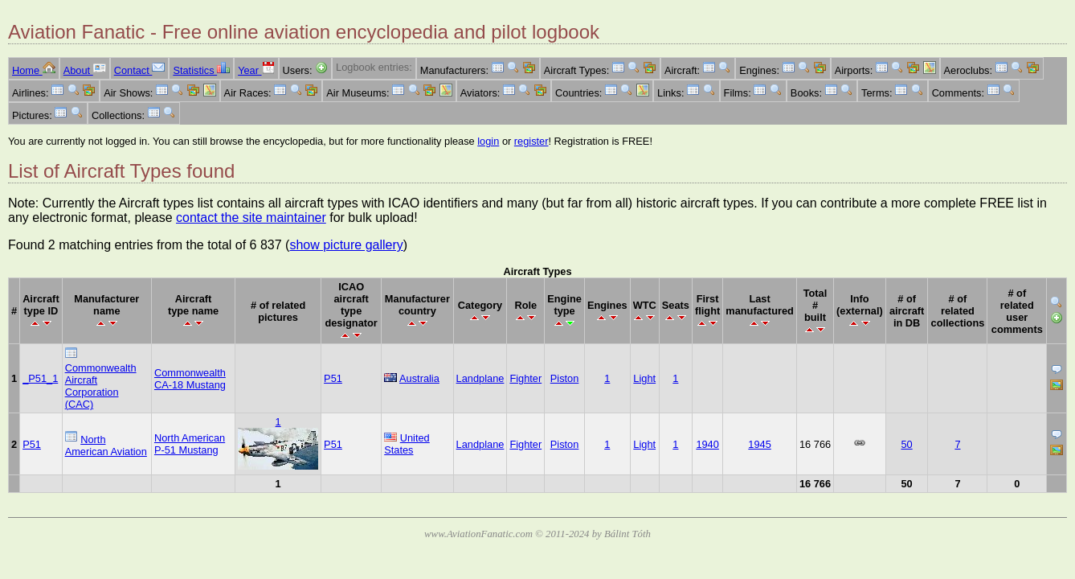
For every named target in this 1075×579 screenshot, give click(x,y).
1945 (759, 444)
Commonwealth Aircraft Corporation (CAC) (101, 386)
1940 (707, 444)
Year (256, 70)
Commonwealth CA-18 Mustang (190, 379)
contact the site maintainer (251, 217)
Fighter (525, 378)
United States (407, 444)
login (488, 141)
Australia (419, 378)
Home (33, 70)
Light (644, 378)
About (84, 70)
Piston (564, 378)
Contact (140, 70)
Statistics (201, 70)
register (531, 141)
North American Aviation (106, 445)
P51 (333, 378)
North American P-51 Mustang (189, 444)
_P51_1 (40, 378)
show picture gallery (346, 245)
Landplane (480, 378)
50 (906, 444)
